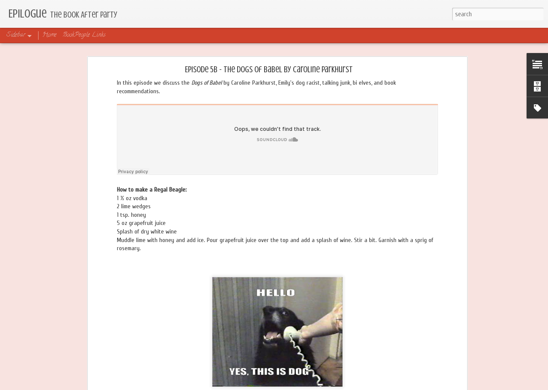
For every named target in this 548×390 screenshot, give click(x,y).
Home (49, 35)
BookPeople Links (84, 35)
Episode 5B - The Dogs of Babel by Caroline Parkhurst (269, 69)
